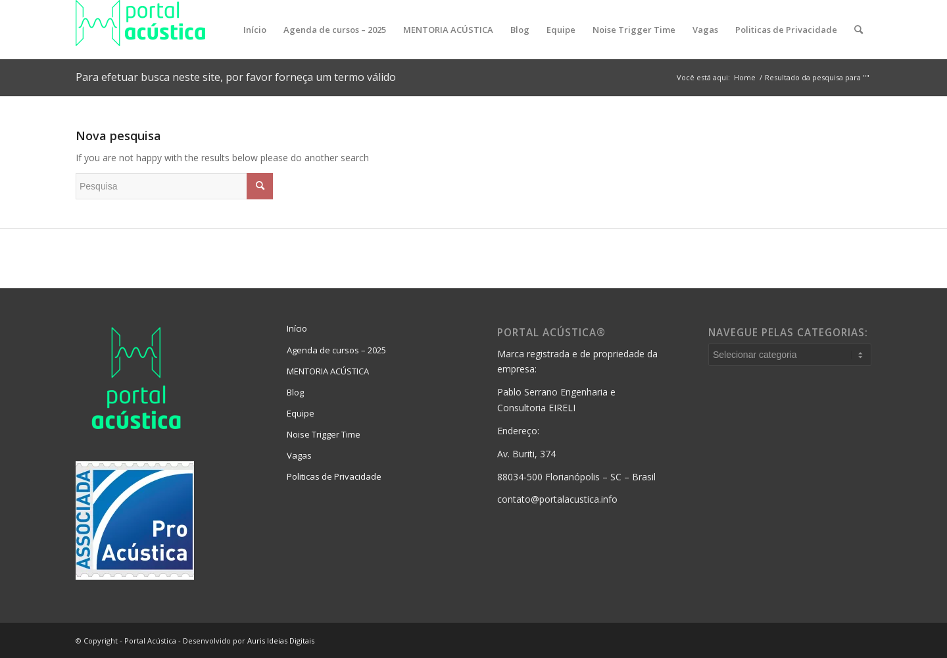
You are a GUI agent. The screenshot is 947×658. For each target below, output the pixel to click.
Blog (295, 392)
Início (297, 328)
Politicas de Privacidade (334, 476)
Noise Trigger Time (323, 434)
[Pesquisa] (858, 29)
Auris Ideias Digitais (280, 640)
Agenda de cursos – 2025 (336, 350)
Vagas (299, 455)
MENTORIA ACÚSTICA (328, 371)
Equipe (300, 413)
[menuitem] (255, 29)
